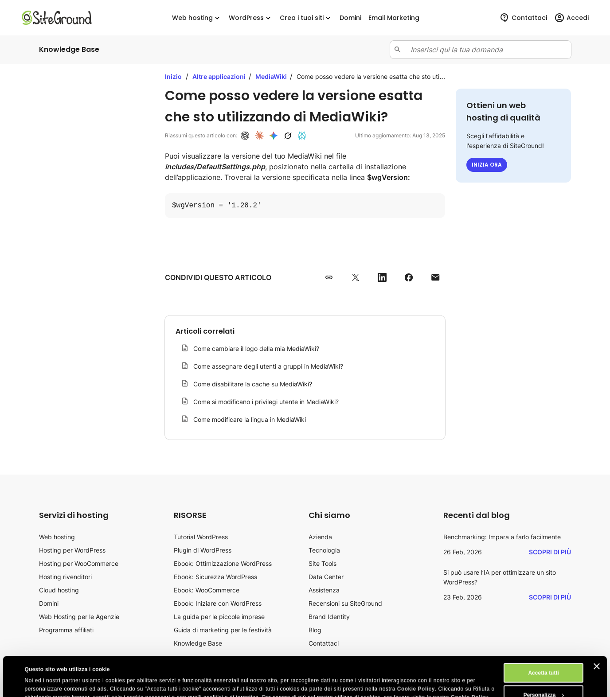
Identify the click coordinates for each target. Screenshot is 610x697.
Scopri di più (550, 552)
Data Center (326, 576)
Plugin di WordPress (202, 550)
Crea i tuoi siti (306, 18)
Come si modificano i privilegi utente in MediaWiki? (266, 401)
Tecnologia (324, 550)
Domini (49, 603)
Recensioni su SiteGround (345, 603)
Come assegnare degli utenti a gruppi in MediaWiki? (268, 366)
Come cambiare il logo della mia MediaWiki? (256, 348)
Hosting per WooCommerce (78, 563)
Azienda (320, 537)
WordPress (251, 18)
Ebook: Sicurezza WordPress (215, 576)
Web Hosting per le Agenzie (79, 616)
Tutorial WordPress (201, 537)
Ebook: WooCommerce (206, 590)
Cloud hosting (59, 590)
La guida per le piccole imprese (219, 616)
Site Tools (322, 563)
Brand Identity (329, 616)
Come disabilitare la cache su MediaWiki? (252, 384)
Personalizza (544, 658)
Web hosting (197, 18)
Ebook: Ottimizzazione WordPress (223, 563)
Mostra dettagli (43, 682)
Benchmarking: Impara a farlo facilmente (502, 537)
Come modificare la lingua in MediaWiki (249, 419)
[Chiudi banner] (597, 629)
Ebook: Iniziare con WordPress (218, 603)
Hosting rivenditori (65, 576)
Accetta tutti (543, 636)
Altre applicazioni (219, 76)
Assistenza (324, 590)
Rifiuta (543, 680)
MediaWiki (271, 76)
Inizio (173, 76)
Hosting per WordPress (72, 550)
